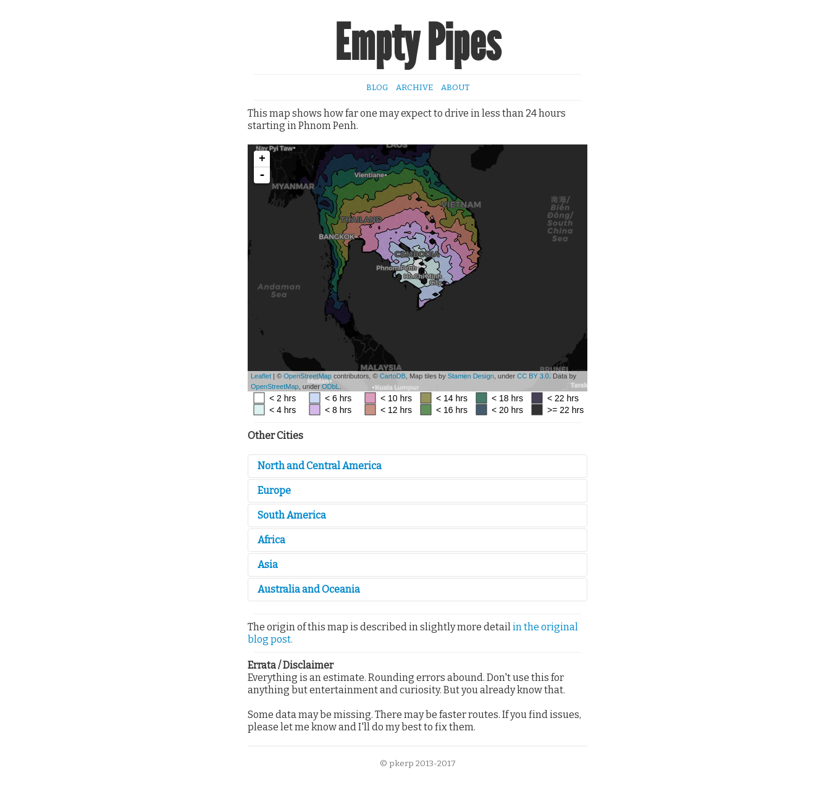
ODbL (331, 386)
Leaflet (261, 376)
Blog (377, 87)
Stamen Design (471, 376)
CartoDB (393, 376)
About (455, 87)
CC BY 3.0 (533, 376)
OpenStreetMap (307, 376)
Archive (414, 87)
